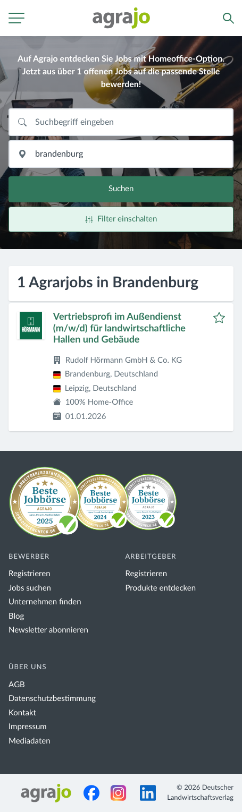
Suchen (121, 189)
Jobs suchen (30, 588)
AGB (17, 685)
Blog (16, 616)
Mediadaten (30, 741)
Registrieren (30, 574)
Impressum (28, 727)
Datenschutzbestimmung (52, 699)
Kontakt (22, 713)
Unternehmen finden (45, 602)
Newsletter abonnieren (48, 630)
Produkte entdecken (161, 588)
